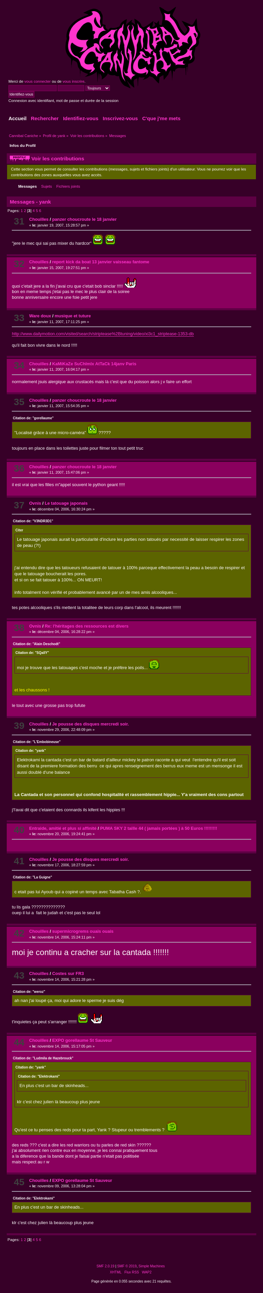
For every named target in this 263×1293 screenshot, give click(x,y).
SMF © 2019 (127, 1266)
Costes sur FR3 (68, 973)
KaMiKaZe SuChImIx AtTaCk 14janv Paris (94, 363)
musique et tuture (73, 315)
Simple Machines (152, 1266)
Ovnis (35, 503)
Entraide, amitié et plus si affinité (62, 828)
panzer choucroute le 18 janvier (84, 219)
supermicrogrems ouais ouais (83, 931)
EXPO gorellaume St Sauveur (82, 1040)
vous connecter (37, 81)
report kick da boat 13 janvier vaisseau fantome (100, 261)
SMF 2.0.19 (105, 1266)
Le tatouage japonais (66, 503)
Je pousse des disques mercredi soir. (90, 724)
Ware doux (40, 315)
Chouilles (39, 219)
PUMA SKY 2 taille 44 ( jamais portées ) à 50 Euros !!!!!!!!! (158, 828)
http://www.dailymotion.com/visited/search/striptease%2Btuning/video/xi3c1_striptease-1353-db (103, 333)
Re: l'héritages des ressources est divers (86, 626)
